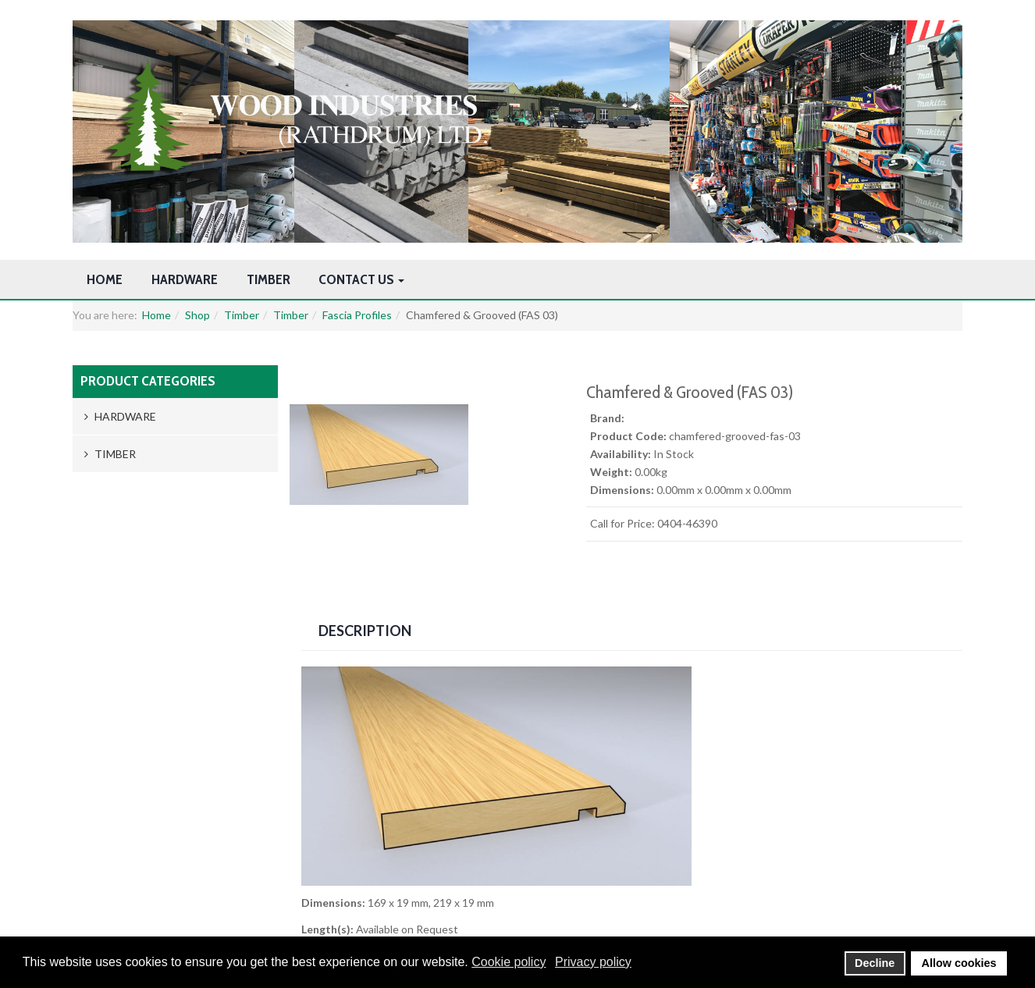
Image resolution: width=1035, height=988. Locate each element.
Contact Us (361, 279)
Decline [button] (875, 963)
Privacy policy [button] (593, 961)
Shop (197, 315)
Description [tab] (364, 630)
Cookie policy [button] (508, 961)
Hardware (184, 279)
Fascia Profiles (357, 315)
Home (105, 279)
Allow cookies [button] (959, 963)
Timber (268, 279)
